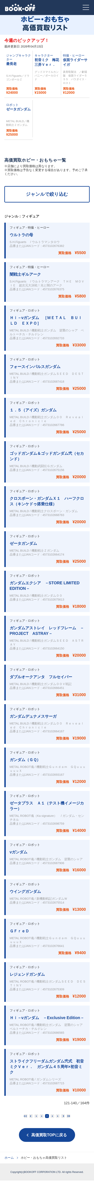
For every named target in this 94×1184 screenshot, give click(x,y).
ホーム (9, 1161)
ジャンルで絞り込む (47, 194)
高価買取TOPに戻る (49, 1138)
